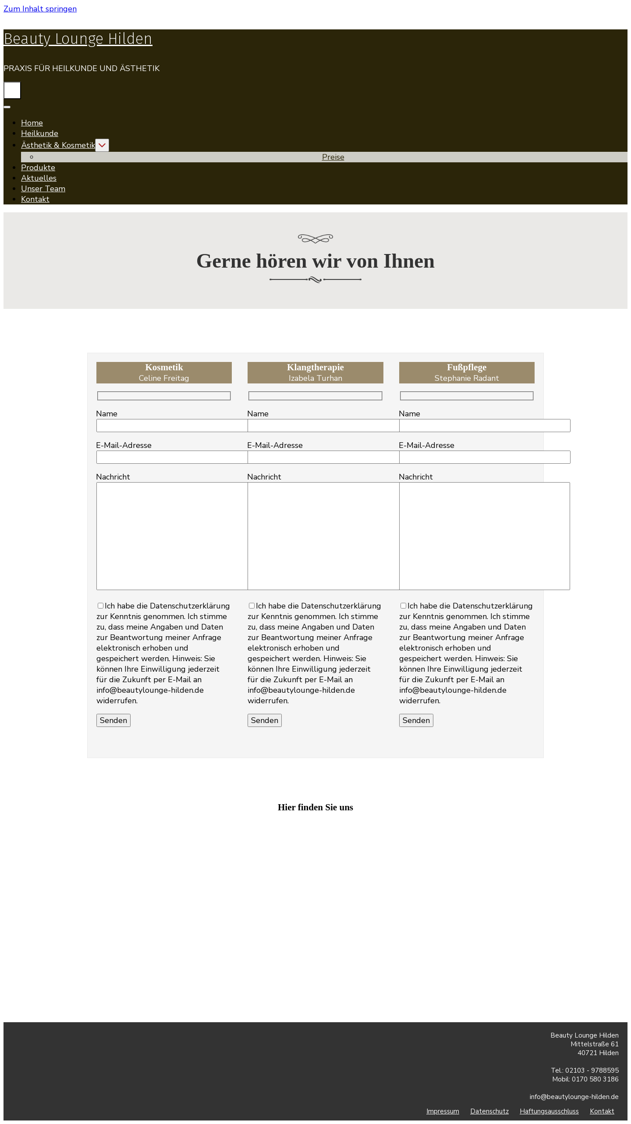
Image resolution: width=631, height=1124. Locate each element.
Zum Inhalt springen (40, 9)
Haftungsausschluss (549, 1111)
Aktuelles (39, 178)
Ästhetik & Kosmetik (58, 145)
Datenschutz (489, 1111)
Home (32, 123)
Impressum (442, 1111)
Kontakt (35, 199)
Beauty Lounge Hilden (78, 38)
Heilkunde (39, 133)
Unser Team (43, 188)
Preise (333, 157)
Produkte (38, 167)
